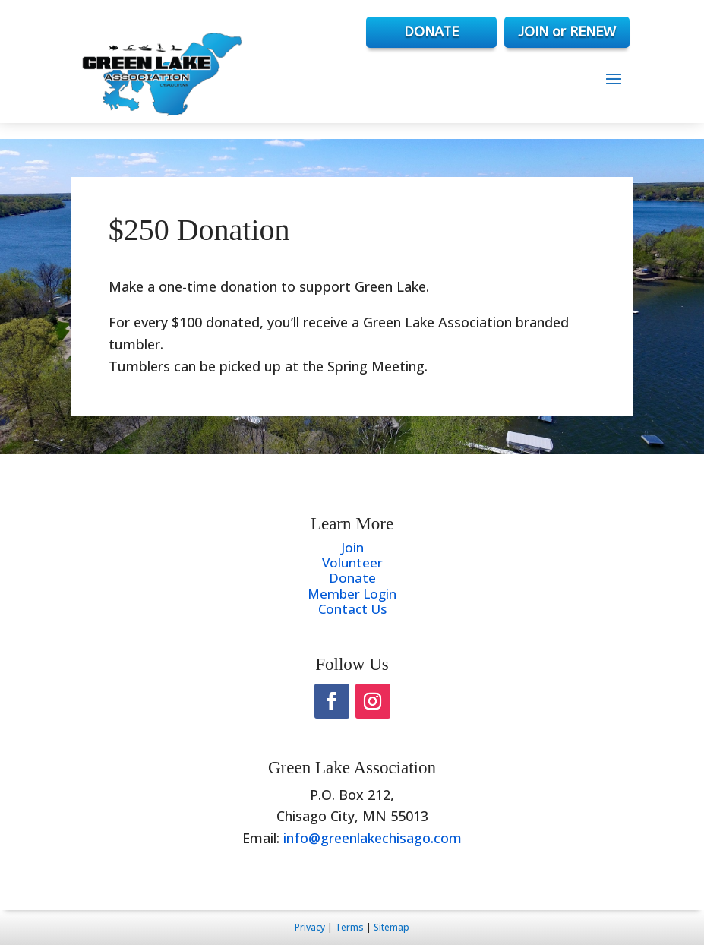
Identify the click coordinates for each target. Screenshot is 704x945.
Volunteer (352, 562)
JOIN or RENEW (567, 32)
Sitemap (391, 927)
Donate (352, 577)
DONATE (431, 32)
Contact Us (352, 609)
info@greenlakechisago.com (372, 838)
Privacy (310, 927)
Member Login (352, 593)
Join (352, 547)
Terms (349, 927)
